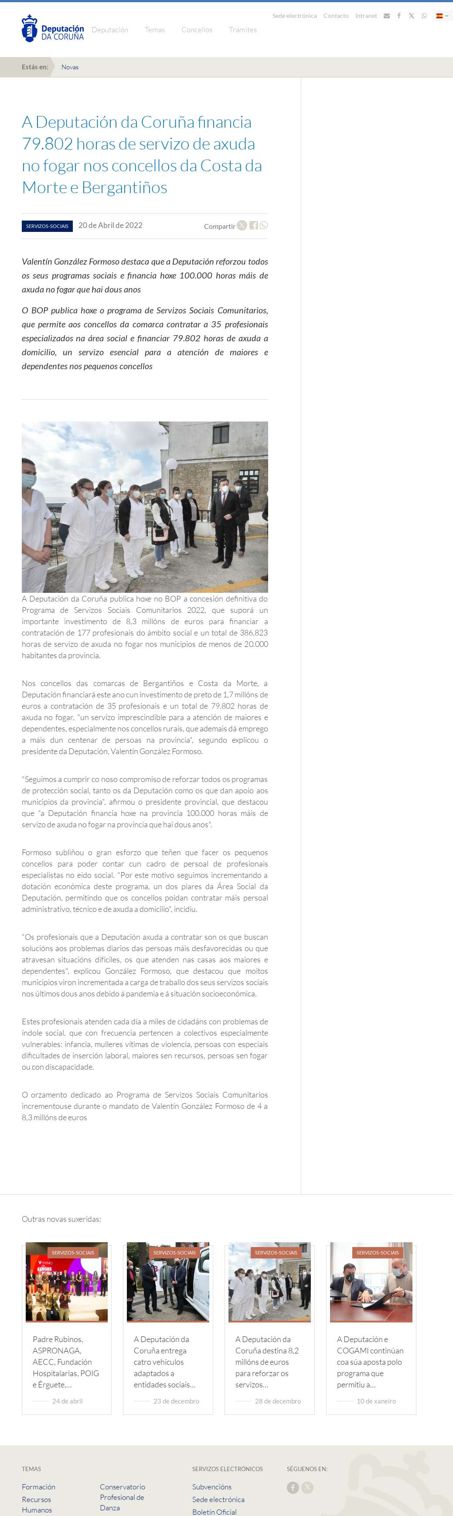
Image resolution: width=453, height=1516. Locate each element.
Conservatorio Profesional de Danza (122, 1497)
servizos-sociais (47, 226)
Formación (38, 1486)
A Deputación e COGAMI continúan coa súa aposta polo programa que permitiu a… (370, 1361)
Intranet (366, 15)
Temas (155, 29)
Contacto (336, 15)
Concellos (196, 29)
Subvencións (212, 1486)
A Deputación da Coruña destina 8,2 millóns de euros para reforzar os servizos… (267, 1361)
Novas (69, 67)
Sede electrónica (294, 15)
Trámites (243, 29)
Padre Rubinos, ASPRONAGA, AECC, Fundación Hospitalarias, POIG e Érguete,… (66, 1361)
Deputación (110, 29)
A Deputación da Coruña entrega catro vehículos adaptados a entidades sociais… (164, 1361)
